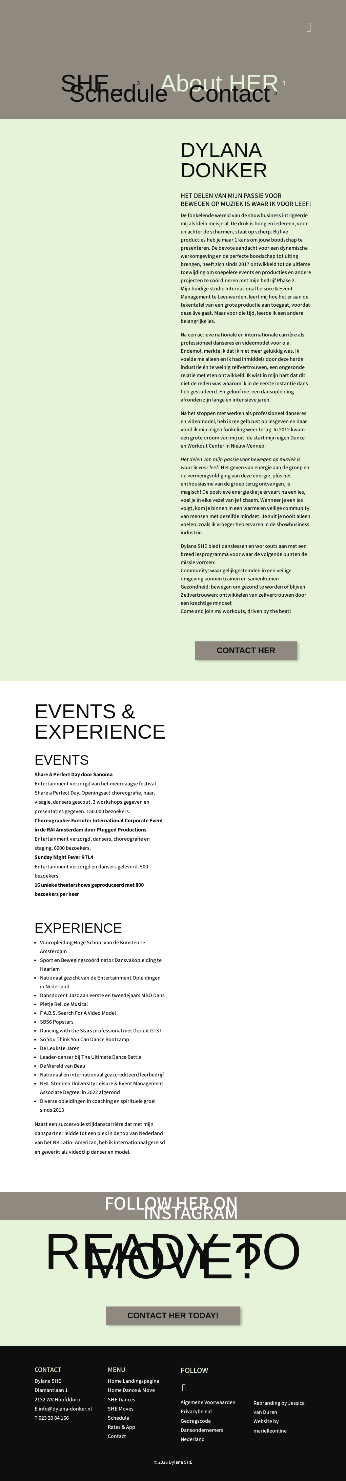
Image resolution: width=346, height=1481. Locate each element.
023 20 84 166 (54, 1418)
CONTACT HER (246, 650)
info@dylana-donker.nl (65, 1409)
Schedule (118, 95)
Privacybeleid (196, 1411)
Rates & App (121, 1427)
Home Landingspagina (133, 1381)
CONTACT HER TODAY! (173, 1315)
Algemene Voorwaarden (208, 1402)
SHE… (96, 84)
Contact (229, 95)
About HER (219, 84)
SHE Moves (121, 1409)
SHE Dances (121, 1399)
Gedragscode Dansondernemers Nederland (202, 1430)
